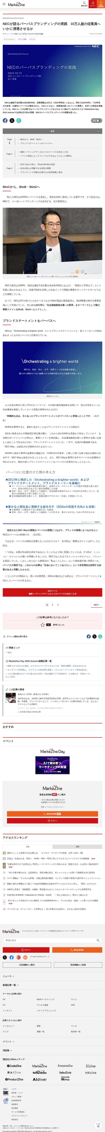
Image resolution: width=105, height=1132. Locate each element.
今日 (27, 847)
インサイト (7, 1010)
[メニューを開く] (4, 4)
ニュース (9, 976)
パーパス (32, 39)
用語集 (7, 1050)
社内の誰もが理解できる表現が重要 (35, 168)
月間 (77, 847)
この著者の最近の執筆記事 (29, 712)
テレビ (74, 999)
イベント (9, 1041)
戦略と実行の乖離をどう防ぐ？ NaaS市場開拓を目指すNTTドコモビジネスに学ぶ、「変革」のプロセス (52, 884)
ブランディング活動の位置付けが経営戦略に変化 (41, 172)
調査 (39, 1026)
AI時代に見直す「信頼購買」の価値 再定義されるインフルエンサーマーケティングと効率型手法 (49, 889)
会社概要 (14, 1106)
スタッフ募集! (16, 1094)
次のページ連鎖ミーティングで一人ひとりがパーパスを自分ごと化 (52, 592)
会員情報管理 (16, 1098)
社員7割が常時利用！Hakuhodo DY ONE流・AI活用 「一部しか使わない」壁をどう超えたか (47, 895)
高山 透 (21, 34)
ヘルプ (13, 1087)
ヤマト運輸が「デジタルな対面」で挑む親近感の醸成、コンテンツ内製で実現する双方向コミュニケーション (54, 878)
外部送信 (14, 1117)
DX (4, 999)
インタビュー (8, 1026)
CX (4, 1005)
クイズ (5, 1031)
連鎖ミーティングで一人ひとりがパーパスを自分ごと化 (44, 152)
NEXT (97, 605)
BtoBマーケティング (45, 999)
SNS (73, 1005)
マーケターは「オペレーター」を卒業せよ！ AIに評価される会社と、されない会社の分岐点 (46, 909)
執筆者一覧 (76, 1031)
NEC (5, 201)
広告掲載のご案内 (27, 965)
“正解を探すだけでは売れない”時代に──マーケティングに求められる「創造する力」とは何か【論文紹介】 (53, 864)
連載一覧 (40, 1031)
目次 (75, 131)
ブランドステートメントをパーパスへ (36, 143)
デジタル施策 (42, 1005)
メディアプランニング (46, 1010)
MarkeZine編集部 (34, 34)
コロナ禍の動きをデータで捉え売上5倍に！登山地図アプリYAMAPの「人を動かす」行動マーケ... (49, 674)
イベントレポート (9, 39)
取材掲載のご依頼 (78, 965)
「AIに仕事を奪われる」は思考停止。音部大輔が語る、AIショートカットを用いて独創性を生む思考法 (51, 872)
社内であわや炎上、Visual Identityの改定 (37, 164)
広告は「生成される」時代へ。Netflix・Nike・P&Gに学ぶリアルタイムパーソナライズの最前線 (48, 858)
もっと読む (10, 677)
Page (9, 154)
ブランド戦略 (22, 39)
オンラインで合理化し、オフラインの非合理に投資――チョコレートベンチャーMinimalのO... (48, 670)
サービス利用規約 (17, 1110)
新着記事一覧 (11, 985)
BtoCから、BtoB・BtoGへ (31, 139)
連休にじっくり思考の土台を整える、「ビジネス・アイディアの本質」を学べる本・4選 (45, 853)
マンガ (74, 1026)
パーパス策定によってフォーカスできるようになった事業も (46, 156)
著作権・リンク (17, 1090)
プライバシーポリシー (19, 1113)
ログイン (52, 820)
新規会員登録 (52, 814)
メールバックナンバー (52, 807)
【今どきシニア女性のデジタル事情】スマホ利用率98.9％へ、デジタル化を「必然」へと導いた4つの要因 (52, 900)
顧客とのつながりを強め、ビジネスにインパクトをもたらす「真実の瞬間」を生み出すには (47, 666)
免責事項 (14, 1102)
